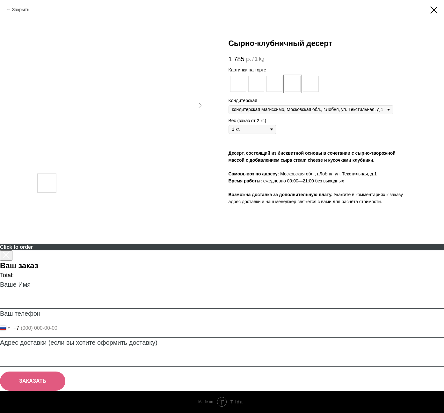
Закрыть (20, 9)
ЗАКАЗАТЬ (32, 381)
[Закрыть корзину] (6, 255)
